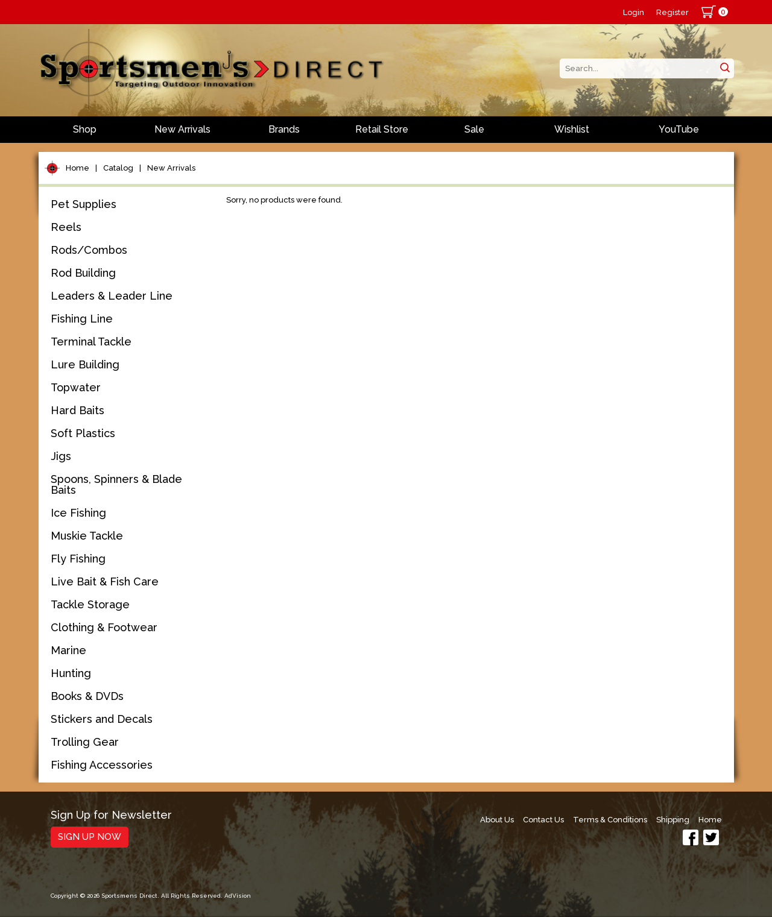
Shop (84, 129)
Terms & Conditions (610, 819)
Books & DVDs (87, 696)
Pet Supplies (83, 204)
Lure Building (85, 364)
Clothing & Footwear (104, 627)
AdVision (237, 895)
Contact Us (543, 819)
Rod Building (83, 272)
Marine (68, 650)
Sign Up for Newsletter (111, 815)
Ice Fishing (78, 512)
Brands (284, 129)
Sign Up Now (89, 836)
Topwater (76, 387)
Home (77, 168)
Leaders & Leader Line (111, 295)
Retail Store (381, 129)
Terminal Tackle (91, 341)
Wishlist (571, 129)
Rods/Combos (89, 250)
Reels (66, 227)
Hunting (71, 673)
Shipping (672, 819)
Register (672, 12)
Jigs (61, 456)
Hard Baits (77, 410)
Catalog (118, 168)
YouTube (679, 129)
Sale (474, 129)
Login (633, 12)
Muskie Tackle (87, 535)
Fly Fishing (78, 558)
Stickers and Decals (102, 719)
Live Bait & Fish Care (105, 581)
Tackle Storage (90, 604)
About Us (497, 819)
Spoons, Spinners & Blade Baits (116, 484)
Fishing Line (82, 318)
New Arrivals (182, 129)
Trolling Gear (85, 742)
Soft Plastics (83, 433)
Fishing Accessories (102, 764)
